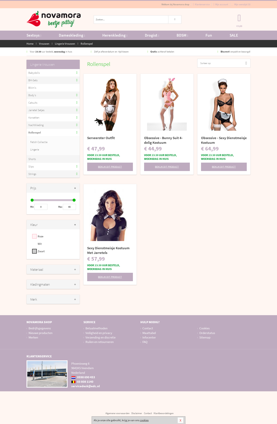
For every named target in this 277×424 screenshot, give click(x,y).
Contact (147, 328)
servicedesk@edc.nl (85, 386)
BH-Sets (33, 80)
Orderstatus (207, 333)
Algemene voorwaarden (117, 413)
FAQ (144, 342)
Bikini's (32, 87)
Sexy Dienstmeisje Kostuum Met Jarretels (108, 250)
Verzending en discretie (100, 337)
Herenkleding (114, 35)
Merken (33, 337)
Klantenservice (201, 4)
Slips (31, 166)
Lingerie (34, 149)
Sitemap (204, 337)
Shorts (32, 159)
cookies (144, 420)
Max (60, 206)
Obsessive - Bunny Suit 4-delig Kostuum (163, 140)
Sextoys (34, 35)
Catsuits (32, 102)
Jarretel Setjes (36, 110)
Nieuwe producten (40, 333)
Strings (32, 174)
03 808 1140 (82, 382)
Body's (32, 95)
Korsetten (33, 117)
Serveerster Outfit (101, 138)
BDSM (182, 35)
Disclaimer (136, 413)
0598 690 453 (83, 377)
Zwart (41, 251)
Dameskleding (72, 35)
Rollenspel (34, 132)
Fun (209, 35)
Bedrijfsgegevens (40, 328)
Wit (40, 244)
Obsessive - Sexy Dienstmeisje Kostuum (224, 140)
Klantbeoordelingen (164, 413)
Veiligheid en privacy (98, 333)
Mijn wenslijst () (241, 4)
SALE (234, 35)
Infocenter (149, 337)
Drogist (152, 35)
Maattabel (149, 333)
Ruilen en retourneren (99, 342)
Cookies (204, 328)
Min (32, 206)
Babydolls (34, 72)
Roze (40, 236)
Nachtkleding (35, 125)
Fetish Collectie (38, 142)
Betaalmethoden (96, 328)
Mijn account (220, 4)
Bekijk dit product (110, 166)
